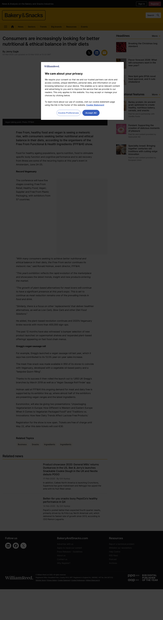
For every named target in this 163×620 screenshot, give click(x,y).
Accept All (91, 113)
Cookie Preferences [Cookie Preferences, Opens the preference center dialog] (68, 113)
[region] (82, 91)
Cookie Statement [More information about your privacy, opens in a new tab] (95, 105)
